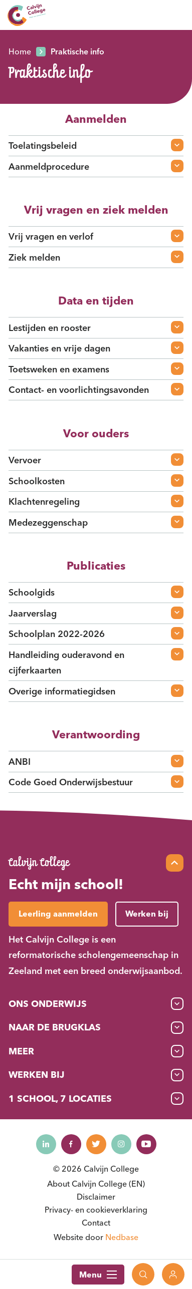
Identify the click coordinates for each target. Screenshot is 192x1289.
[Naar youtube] (146, 1144)
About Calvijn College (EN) (96, 1184)
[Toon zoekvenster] (143, 1274)
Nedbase (121, 1237)
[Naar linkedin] (46, 1144)
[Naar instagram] (121, 1144)
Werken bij (37, 1074)
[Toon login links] (173, 1274)
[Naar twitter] (96, 1144)
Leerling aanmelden (58, 914)
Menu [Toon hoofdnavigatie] (98, 1275)
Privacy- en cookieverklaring (96, 1210)
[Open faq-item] (177, 145)
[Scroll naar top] (174, 863)
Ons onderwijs (48, 1003)
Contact (96, 1223)
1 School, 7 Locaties (60, 1098)
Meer (21, 1051)
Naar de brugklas (55, 1027)
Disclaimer (96, 1197)
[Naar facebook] (71, 1144)
